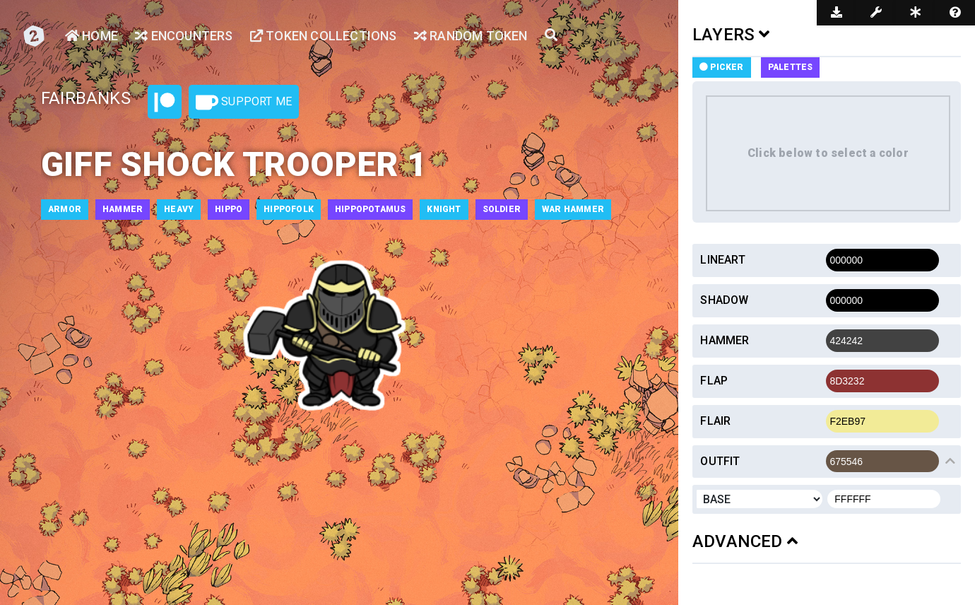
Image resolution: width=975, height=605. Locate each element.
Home (91, 35)
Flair (715, 421)
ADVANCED (745, 541)
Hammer (724, 340)
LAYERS (731, 35)
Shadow (724, 300)
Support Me (244, 102)
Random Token (471, 35)
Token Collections (323, 35)
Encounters (183, 35)
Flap (714, 380)
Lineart (722, 259)
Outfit (720, 461)
